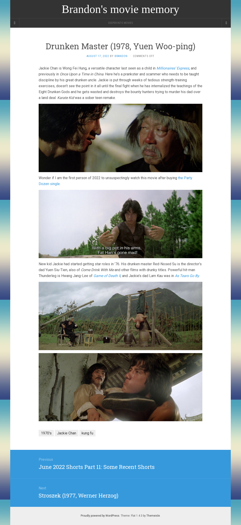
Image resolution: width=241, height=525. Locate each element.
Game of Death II (106, 276)
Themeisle (153, 515)
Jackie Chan (66, 433)
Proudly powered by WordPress (100, 515)
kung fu (87, 433)
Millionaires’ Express (172, 68)
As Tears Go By (187, 276)
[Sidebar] (14, 22)
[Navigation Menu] (226, 22)
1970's (46, 433)
